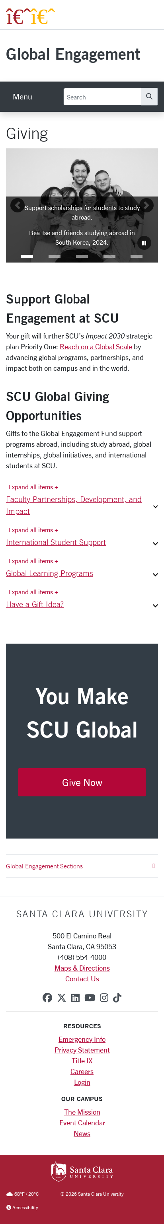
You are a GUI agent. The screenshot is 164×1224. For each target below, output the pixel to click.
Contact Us (82, 979)
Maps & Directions (82, 968)
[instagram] (104, 997)
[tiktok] (117, 997)
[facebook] (47, 997)
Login (82, 1082)
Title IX (82, 1060)
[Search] (102, 96)
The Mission (82, 1112)
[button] (27, 256)
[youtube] (89, 997)
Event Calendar (82, 1123)
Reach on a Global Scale (96, 346)
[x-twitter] (61, 997)
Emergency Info (82, 1039)
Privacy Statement (82, 1050)
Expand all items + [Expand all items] (33, 486)
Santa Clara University (82, 913)
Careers (82, 1071)
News (82, 1133)
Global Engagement (73, 53)
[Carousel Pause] (144, 243)
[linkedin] (75, 997)
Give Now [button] (82, 782)
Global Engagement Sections (80, 866)
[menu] (22, 97)
